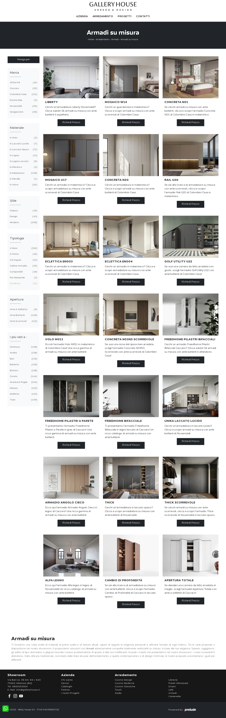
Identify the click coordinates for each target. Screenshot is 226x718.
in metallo (23, 179)
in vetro (23, 184)
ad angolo (23, 260)
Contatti (143, 16)
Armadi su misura (129, 40)
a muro (23, 248)
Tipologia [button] (17, 238)
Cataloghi (66, 686)
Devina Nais (23, 100)
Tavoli (118, 690)
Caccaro (23, 88)
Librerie (173, 680)
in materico (23, 167)
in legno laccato (23, 161)
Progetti (124, 16)
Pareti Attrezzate (178, 683)
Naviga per (23, 59)
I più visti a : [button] (18, 337)
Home (91, 40)
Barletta (23, 364)
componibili (23, 272)
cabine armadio (23, 266)
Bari (23, 358)
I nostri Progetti (70, 693)
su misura (23, 283)
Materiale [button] (17, 128)
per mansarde (23, 277)
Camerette (175, 696)
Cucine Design (123, 680)
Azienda (82, 16)
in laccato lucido (23, 143)
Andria (23, 353)
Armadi (115, 40)
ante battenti (23, 315)
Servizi (65, 683)
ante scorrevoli (23, 321)
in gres (23, 137)
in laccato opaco (23, 149)
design (23, 216)
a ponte (23, 254)
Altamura (23, 347)
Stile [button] (13, 200)
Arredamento (103, 16)
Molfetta (23, 394)
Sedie (118, 693)
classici (23, 210)
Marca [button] (14, 72)
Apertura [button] (17, 299)
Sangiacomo (23, 112)
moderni (23, 222)
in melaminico (23, 173)
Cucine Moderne (124, 683)
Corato (23, 376)
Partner (65, 690)
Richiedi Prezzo (71, 122)
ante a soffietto (23, 309)
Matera (23, 388)
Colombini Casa (23, 94)
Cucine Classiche (125, 686)
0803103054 (20, 686)
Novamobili (23, 106)
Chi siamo (67, 680)
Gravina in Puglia (23, 382)
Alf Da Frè (23, 82)
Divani (172, 686)
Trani (23, 400)
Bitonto (23, 370)
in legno (23, 155)
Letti (171, 690)
